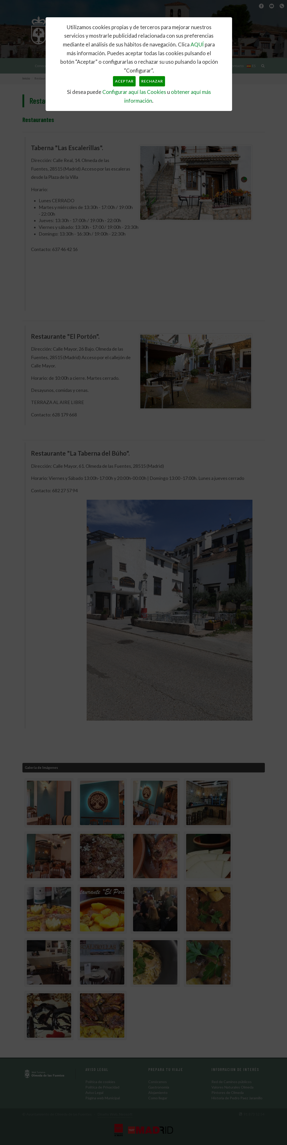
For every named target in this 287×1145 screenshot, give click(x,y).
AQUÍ (197, 44)
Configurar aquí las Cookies (134, 92)
